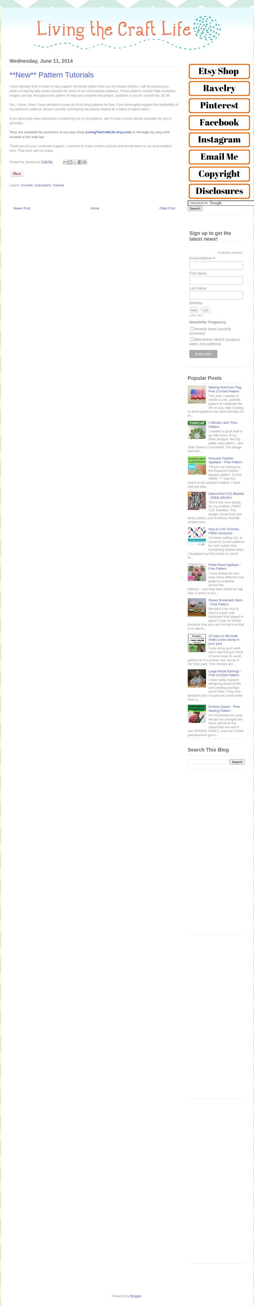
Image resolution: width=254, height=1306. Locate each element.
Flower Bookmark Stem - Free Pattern (226, 602)
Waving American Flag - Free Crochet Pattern (226, 389)
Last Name (197, 288)
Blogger (135, 1296)
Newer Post (21, 208)
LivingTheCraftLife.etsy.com (108, 132)
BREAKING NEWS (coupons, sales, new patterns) (215, 342)
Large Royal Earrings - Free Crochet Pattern (225, 673)
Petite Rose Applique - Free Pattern (225, 567)
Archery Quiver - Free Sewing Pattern (224, 709)
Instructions (42, 185)
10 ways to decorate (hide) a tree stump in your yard (224, 640)
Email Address (202, 258)
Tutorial (58, 185)
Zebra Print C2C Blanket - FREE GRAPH (226, 496)
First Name (197, 273)
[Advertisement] (216, 854)
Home (94, 208)
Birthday (195, 303)
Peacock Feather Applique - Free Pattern (225, 460)
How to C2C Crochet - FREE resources (225, 531)
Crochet (27, 185)
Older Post (167, 208)
